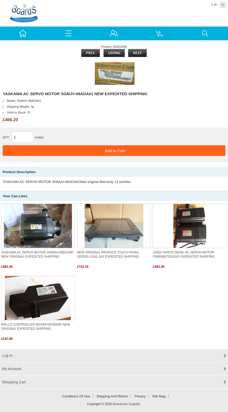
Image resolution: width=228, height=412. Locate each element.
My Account (11, 369)
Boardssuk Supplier (126, 404)
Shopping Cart (14, 382)
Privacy (140, 396)
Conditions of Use (76, 396)
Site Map (159, 396)
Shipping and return (112, 396)
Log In (7, 355)
